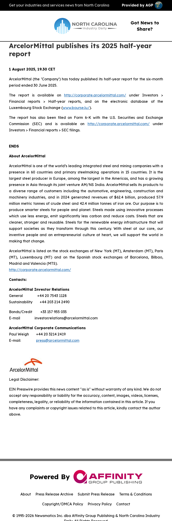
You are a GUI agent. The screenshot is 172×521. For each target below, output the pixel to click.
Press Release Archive (54, 494)
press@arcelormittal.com (57, 340)
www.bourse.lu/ (76, 107)
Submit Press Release (96, 494)
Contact (123, 504)
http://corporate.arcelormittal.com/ (95, 95)
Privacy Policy (100, 504)
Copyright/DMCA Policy (62, 504)
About (25, 494)
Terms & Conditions (135, 494)
